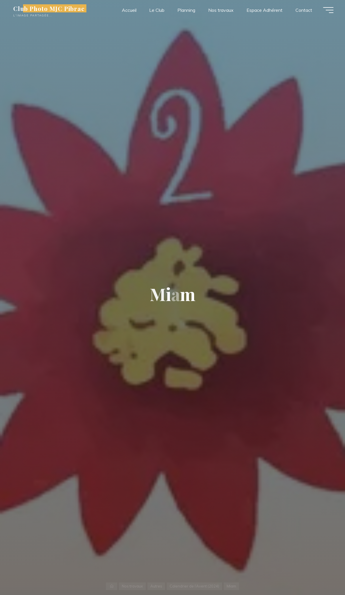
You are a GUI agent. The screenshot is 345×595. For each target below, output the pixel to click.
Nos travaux (132, 586)
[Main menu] (328, 10)
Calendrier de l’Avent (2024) (194, 586)
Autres (156, 586)
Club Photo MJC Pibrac (49, 8)
